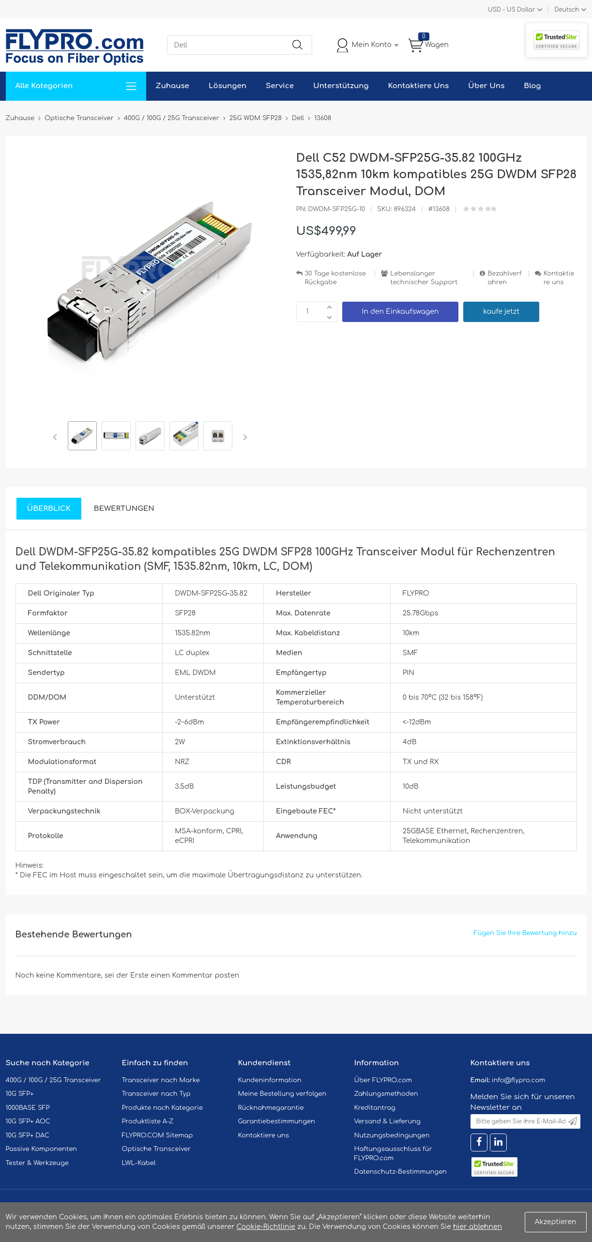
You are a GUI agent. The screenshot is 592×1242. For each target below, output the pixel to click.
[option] (82, 437)
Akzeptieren (556, 1222)
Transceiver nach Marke (161, 1080)
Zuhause (172, 86)
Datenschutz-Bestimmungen (400, 1171)
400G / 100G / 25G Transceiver (53, 1080)
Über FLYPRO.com (383, 1080)
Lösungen (227, 86)
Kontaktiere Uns (418, 86)
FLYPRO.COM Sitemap (157, 1135)
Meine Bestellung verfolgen (282, 1093)
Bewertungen (124, 509)
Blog (532, 86)
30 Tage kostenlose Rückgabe (335, 278)
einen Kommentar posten (195, 975)
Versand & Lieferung (387, 1121)
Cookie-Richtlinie (265, 1226)
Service (280, 86)
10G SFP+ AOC (28, 1121)
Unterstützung (341, 86)
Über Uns (486, 86)
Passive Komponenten (41, 1149)
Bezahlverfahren (504, 278)
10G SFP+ (20, 1093)
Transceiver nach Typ (156, 1093)
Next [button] (243, 437)
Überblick (49, 509)
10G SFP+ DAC (27, 1135)
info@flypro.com (519, 1080)
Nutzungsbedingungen (392, 1135)
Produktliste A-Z (148, 1121)
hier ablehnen (477, 1226)
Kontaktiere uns (559, 278)
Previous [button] (57, 437)
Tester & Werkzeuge (37, 1163)
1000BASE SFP (28, 1107)
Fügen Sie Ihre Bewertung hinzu (525, 933)
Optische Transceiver (156, 1149)
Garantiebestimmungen (276, 1121)
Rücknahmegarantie (271, 1107)
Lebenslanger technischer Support (423, 278)
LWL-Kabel (139, 1163)
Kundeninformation (270, 1080)
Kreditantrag (374, 1107)
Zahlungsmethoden (386, 1093)
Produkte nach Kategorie (162, 1107)
